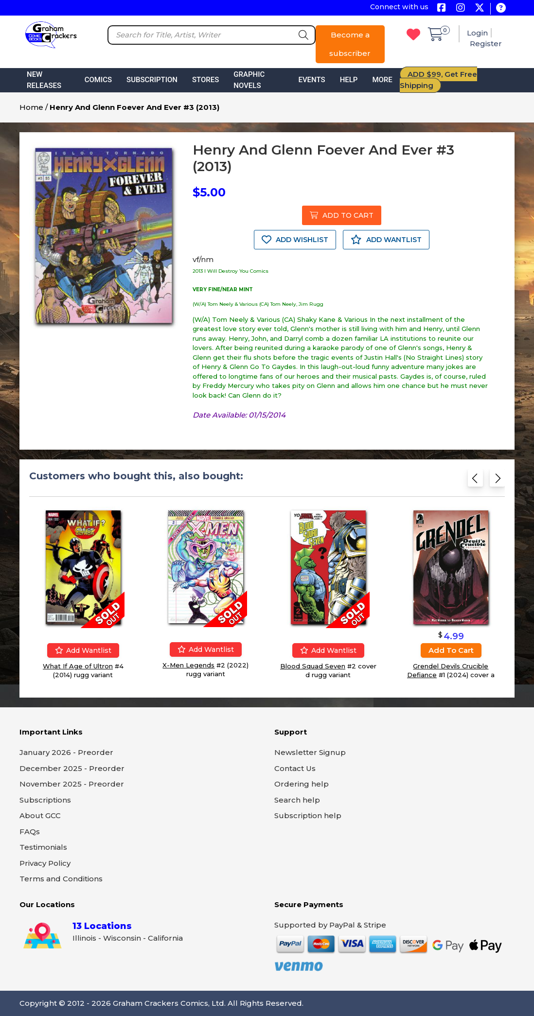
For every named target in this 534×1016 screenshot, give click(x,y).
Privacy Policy (45, 863)
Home (31, 107)
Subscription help (307, 815)
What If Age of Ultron (78, 666)
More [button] (382, 79)
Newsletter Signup (310, 752)
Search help (297, 800)
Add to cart (451, 650)
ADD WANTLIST (386, 240)
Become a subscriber (350, 44)
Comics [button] (98, 79)
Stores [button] (205, 79)
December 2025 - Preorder (72, 768)
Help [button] (349, 79)
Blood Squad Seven (312, 666)
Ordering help (301, 783)
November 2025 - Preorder (71, 783)
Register (486, 43)
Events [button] (311, 79)
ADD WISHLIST (295, 240)
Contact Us (295, 768)
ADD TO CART (342, 215)
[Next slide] (497, 480)
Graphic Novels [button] (249, 80)
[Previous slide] (475, 480)
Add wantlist (83, 650)
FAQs (29, 831)
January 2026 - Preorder (66, 752)
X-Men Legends (188, 665)
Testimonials (43, 847)
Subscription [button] (152, 79)
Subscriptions (45, 800)
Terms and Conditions (61, 878)
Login (477, 32)
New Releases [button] (44, 80)
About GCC (40, 815)
